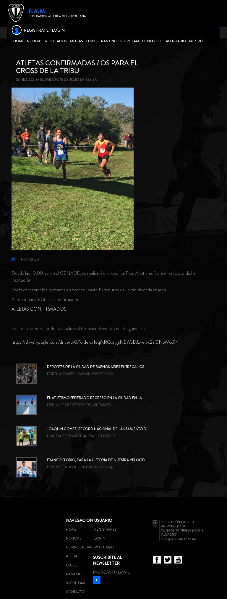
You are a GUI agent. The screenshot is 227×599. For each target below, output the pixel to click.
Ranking (109, 41)
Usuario (103, 520)
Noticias (34, 41)
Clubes (92, 41)
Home (18, 41)
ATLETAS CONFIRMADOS (39, 309)
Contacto (151, 41)
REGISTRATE (36, 30)
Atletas (76, 41)
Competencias (79, 547)
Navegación (79, 520)
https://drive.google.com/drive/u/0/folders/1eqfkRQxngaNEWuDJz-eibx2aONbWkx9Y (95, 342)
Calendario (174, 41)
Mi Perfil (197, 41)
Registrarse (105, 529)
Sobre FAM (129, 41)
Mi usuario (104, 547)
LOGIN (58, 30)
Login (99, 538)
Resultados (56, 41)
